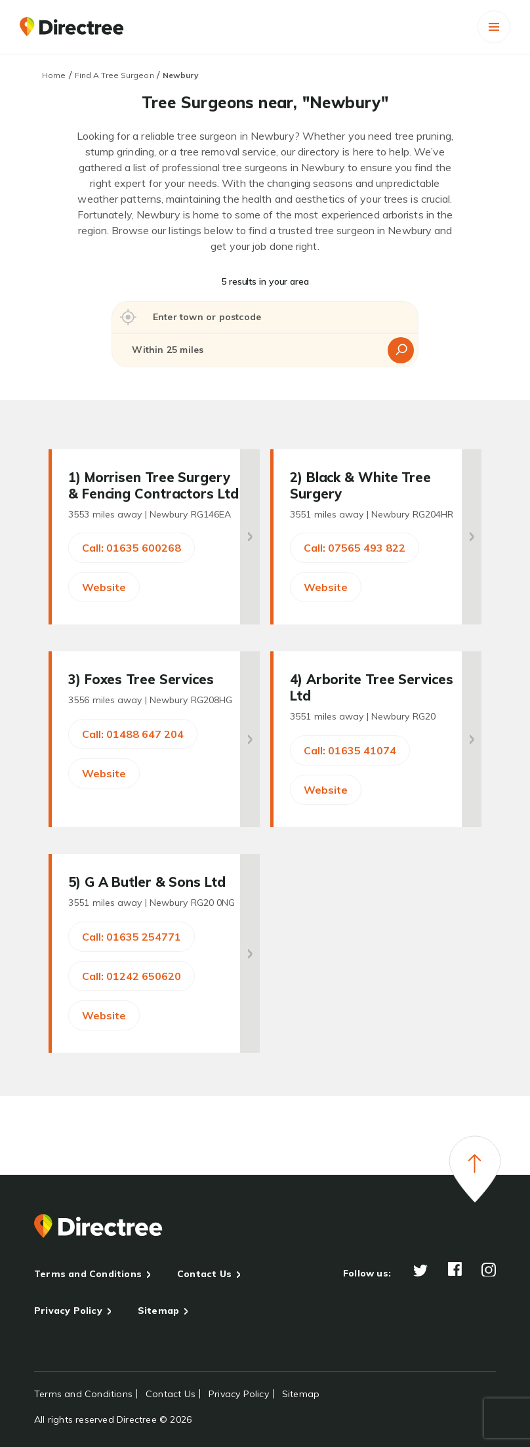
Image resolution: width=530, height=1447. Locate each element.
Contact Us (204, 1274)
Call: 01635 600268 (131, 547)
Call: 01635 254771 (131, 936)
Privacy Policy (68, 1310)
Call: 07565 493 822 (354, 547)
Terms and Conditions (88, 1274)
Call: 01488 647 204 (133, 734)
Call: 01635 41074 (350, 750)
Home (54, 75)
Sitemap (158, 1310)
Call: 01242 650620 (131, 976)
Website (104, 587)
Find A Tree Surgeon (114, 75)
